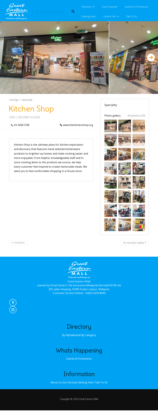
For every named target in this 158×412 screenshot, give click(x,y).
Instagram (13, 310)
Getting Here (89, 16)
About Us (56, 382)
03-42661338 (21, 125)
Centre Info (109, 16)
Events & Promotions (136, 6)
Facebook (13, 303)
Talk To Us (131, 16)
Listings (14, 100)
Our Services (69, 382)
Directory (87, 6)
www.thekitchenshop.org (78, 125)
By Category (88, 335)
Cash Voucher (109, 6)
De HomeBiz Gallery (133, 242)
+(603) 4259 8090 (95, 293)
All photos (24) (136, 115)
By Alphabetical (71, 335)
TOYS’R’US (19, 242)
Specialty (27, 100)
